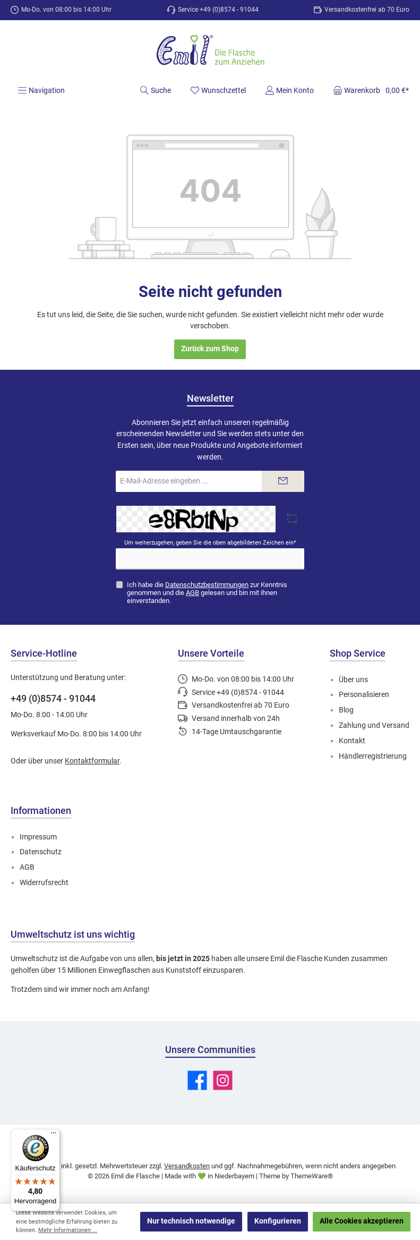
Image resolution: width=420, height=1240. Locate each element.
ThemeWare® (311, 1176)
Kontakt (352, 740)
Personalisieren (364, 694)
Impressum (38, 837)
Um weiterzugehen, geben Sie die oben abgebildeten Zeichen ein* (210, 542)
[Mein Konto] (289, 90)
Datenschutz (41, 851)
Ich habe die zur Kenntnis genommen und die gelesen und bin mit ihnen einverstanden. (207, 593)
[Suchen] (155, 90)
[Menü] (41, 90)
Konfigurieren (277, 1221)
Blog (346, 710)
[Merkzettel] (218, 90)
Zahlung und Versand (374, 725)
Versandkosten (187, 1166)
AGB (192, 593)
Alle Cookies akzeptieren (362, 1221)
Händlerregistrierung (373, 756)
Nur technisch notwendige (191, 1221)
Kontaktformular (92, 761)
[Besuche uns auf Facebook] (197, 1080)
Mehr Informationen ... (67, 1230)
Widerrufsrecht (44, 882)
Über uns (353, 679)
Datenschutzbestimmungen (206, 585)
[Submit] (283, 481)
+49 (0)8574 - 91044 (53, 698)
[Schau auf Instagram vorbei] (223, 1080)
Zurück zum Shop (210, 348)
